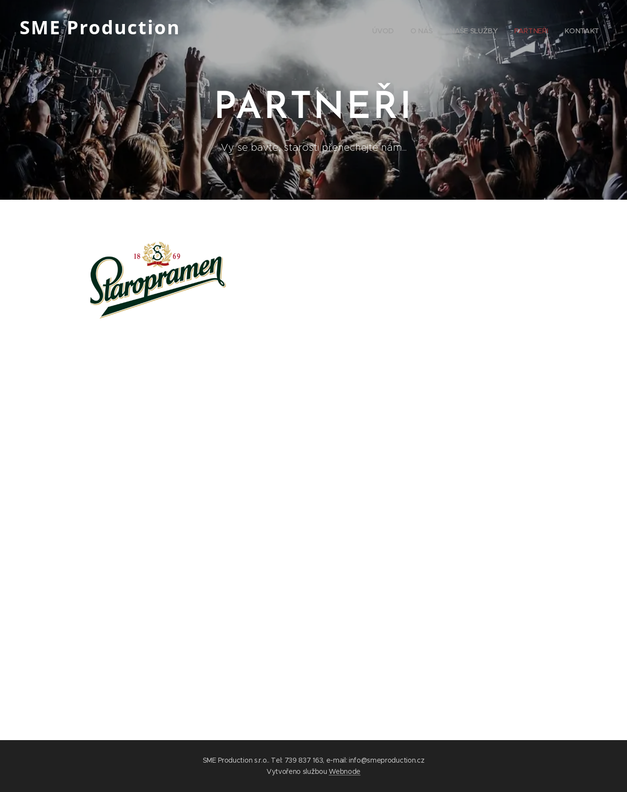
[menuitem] (532, 32)
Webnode (345, 772)
